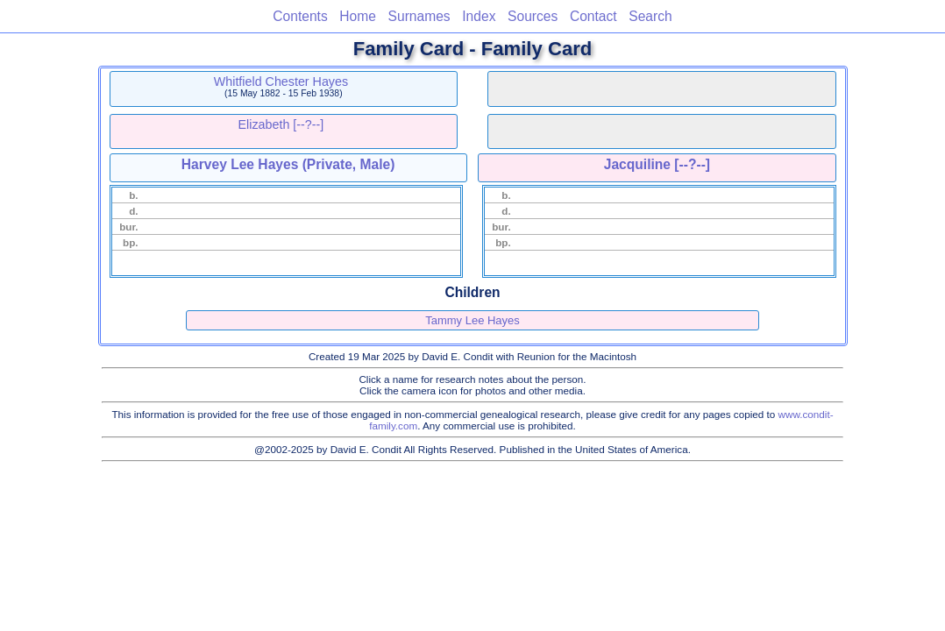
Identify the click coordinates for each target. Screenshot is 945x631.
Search (650, 16)
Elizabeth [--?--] (281, 124)
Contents (300, 16)
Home (357, 16)
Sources (533, 16)
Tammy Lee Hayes (472, 320)
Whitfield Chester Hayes (281, 81)
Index (478, 16)
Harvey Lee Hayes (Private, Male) (288, 164)
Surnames (419, 16)
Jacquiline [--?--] (657, 164)
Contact (593, 16)
